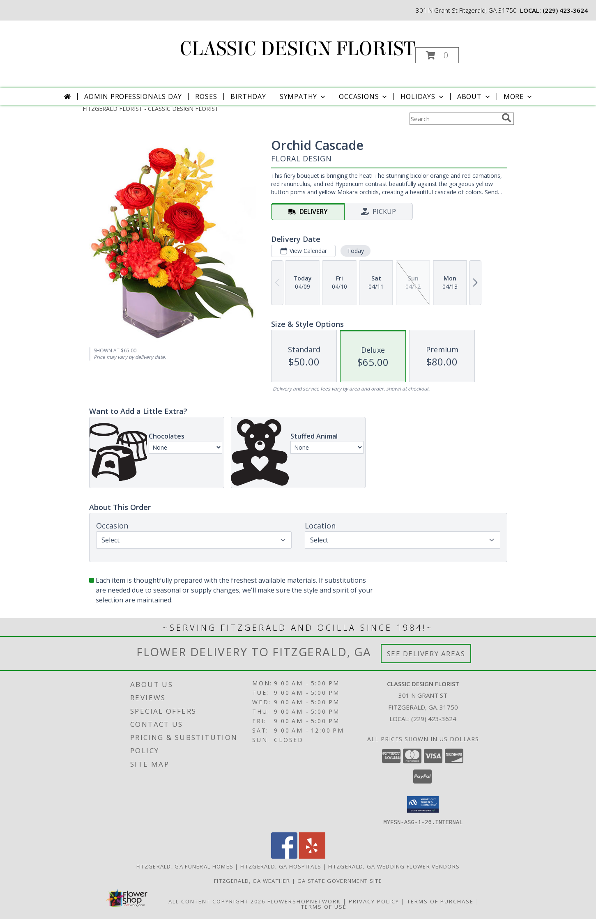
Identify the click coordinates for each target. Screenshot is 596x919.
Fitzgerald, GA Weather (252, 880)
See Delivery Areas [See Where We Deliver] (426, 653)
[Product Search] (454, 118)
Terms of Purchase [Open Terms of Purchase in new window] (440, 901)
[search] (506, 118)
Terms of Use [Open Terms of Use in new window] (324, 906)
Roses (206, 96)
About (474, 96)
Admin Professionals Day (133, 96)
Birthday (248, 96)
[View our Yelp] (312, 856)
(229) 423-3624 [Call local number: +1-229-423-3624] (565, 10)
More (519, 96)
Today (355, 251)
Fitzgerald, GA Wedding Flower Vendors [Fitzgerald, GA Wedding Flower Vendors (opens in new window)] (394, 866)
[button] (437, 55)
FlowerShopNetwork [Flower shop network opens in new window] (304, 901)
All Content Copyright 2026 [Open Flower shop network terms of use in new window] (216, 901)
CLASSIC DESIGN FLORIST (297, 49)
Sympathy (303, 96)
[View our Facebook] (284, 856)
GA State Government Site (339, 880)
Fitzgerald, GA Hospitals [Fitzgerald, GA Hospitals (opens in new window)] (280, 866)
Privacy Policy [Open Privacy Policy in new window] (374, 901)
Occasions (364, 96)
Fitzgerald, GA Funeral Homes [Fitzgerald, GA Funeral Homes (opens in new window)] (184, 866)
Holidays (422, 96)
